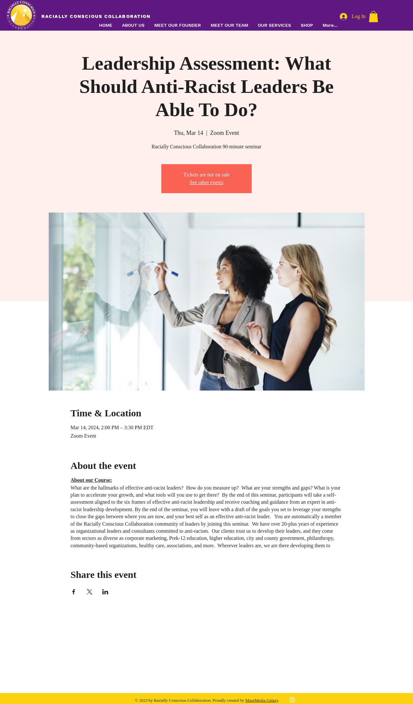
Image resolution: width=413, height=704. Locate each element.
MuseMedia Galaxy (261, 700)
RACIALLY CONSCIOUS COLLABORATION (95, 16)
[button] (274, 25)
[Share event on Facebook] (74, 591)
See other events (207, 182)
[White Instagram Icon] (292, 699)
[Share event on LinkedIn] (105, 591)
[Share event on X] (89, 591)
